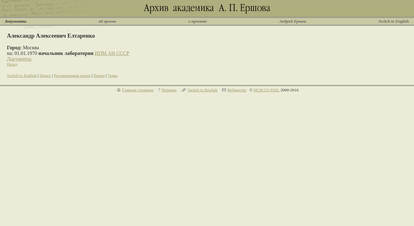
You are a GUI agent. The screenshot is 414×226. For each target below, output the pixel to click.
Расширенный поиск (72, 75)
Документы (19, 59)
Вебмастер (236, 90)
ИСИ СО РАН (266, 90)
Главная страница (138, 90)
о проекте (197, 21)
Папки (99, 75)
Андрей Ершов (292, 21)
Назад (12, 64)
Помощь (169, 90)
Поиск (45, 75)
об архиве (107, 21)
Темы (112, 75)
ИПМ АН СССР (112, 53)
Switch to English (393, 21)
